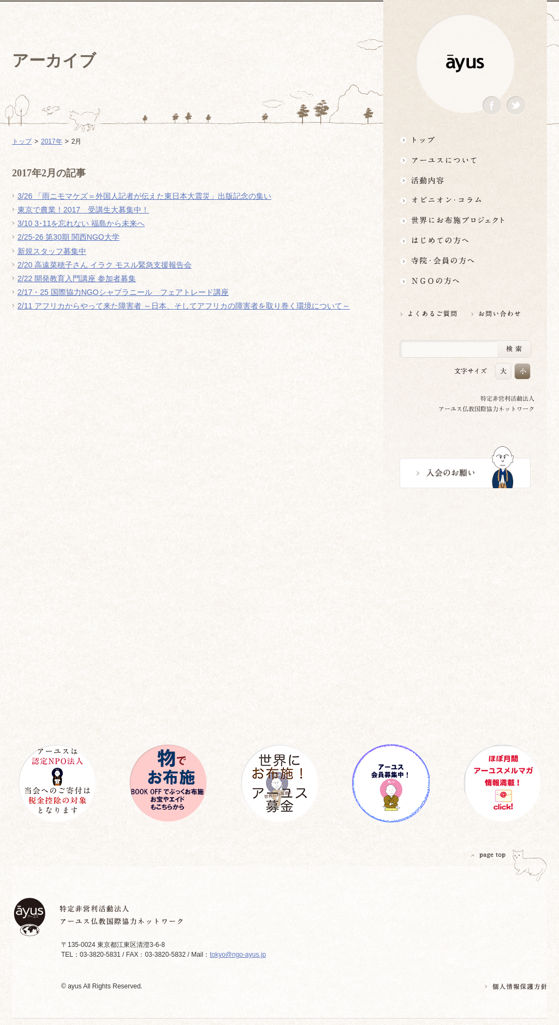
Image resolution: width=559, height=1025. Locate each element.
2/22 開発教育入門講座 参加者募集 (76, 278)
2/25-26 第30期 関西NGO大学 (68, 237)
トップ (465, 140)
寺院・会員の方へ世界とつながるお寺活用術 (465, 261)
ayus (465, 64)
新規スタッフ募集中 (51, 251)
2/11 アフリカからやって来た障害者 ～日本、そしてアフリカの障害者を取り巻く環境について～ (183, 305)
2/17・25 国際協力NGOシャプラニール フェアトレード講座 (123, 292)
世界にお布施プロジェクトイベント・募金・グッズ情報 (465, 220)
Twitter (516, 105)
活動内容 (465, 180)
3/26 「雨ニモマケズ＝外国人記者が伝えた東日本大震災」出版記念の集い (144, 196)
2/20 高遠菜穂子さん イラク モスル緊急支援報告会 (104, 264)
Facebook (492, 105)
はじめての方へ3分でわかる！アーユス (465, 241)
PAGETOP (489, 855)
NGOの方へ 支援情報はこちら (465, 281)
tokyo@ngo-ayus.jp (238, 954)
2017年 (51, 141)
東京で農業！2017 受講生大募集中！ (83, 209)
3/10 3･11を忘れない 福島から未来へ (81, 223)
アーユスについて (465, 160)
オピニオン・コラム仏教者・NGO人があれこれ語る (465, 200)
